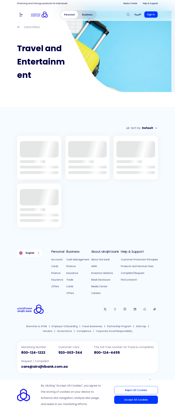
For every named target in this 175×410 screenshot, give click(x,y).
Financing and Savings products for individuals (42, 3)
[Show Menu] (21, 14)
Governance (64, 331)
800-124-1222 (33, 352)
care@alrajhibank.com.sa (44, 366)
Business (87, 14)
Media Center (130, 3)
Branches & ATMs (36, 326)
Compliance (84, 331)
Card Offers (28, 27)
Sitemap (141, 326)
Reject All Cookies (136, 390)
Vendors (47, 331)
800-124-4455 (107, 352)
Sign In (151, 14)
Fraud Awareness (92, 326)
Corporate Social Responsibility (114, 331)
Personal (69, 14)
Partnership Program (119, 326)
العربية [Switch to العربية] (137, 14)
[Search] (128, 14)
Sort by (142, 128)
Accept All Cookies (136, 399)
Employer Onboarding (65, 326)
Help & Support (150, 3)
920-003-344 (70, 352)
